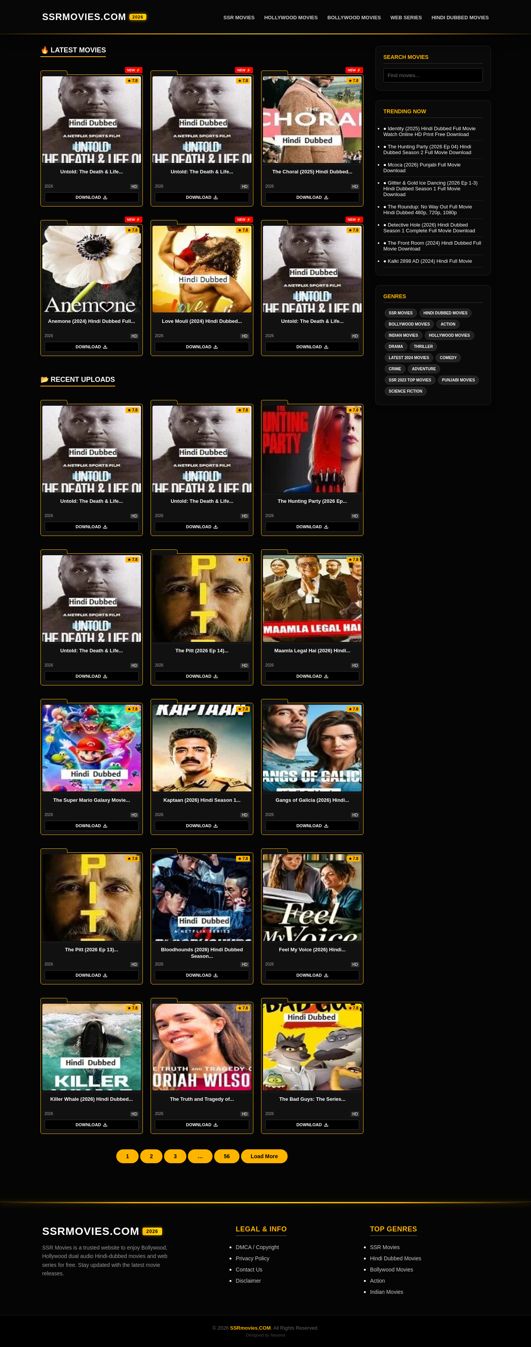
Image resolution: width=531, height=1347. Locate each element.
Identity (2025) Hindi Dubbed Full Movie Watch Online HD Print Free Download (430, 131)
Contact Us (249, 1269)
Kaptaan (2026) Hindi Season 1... (201, 800)
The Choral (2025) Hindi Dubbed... (312, 172)
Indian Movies (403, 335)
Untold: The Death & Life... (91, 172)
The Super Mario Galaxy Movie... (91, 800)
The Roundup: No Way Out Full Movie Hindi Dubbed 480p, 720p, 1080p (428, 209)
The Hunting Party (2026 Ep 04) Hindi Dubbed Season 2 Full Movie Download (427, 149)
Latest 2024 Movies (409, 358)
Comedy (448, 358)
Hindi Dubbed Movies (460, 17)
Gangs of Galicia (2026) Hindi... (312, 800)
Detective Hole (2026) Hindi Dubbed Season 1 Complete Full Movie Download (429, 227)
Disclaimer (248, 1281)
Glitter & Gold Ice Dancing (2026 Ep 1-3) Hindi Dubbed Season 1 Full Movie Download (431, 188)
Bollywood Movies (354, 17)
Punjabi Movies (458, 380)
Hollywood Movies (291, 17)
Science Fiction (405, 391)
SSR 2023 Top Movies (410, 380)
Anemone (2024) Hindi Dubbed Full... (91, 321)
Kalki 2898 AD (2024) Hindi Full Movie (428, 261)
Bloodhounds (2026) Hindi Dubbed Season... (202, 953)
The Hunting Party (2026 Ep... (312, 501)
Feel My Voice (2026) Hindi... (312, 949)
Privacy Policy (252, 1258)
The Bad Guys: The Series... (312, 1099)
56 (227, 1156)
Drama (396, 346)
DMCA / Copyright (257, 1247)
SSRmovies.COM (94, 17)
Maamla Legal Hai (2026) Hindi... (312, 650)
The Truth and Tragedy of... (202, 1099)
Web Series (406, 17)
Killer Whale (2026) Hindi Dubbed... (91, 1099)
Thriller (423, 346)
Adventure (424, 369)
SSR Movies (239, 17)
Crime (395, 369)
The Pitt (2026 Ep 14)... (201, 650)
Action (448, 324)
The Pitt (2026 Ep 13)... (91, 949)
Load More (264, 1156)
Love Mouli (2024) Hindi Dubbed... (202, 321)
